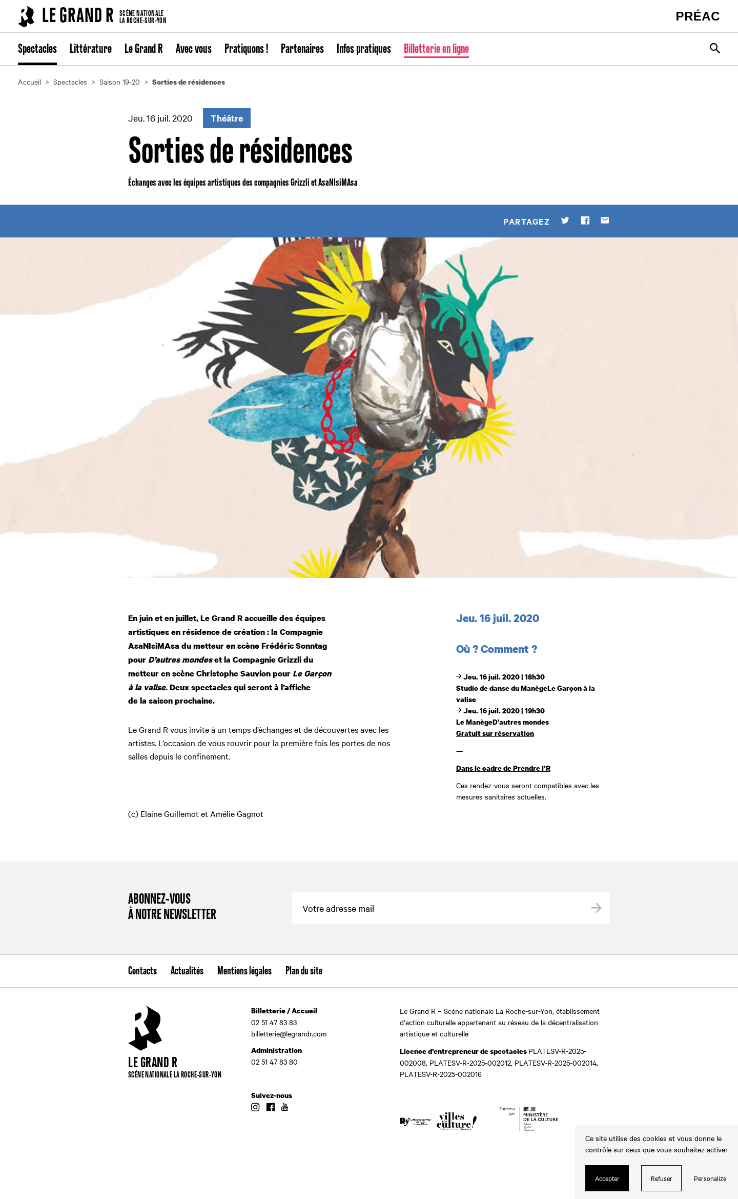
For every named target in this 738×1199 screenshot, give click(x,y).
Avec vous (194, 49)
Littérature (91, 49)
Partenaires (302, 49)
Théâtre (227, 118)
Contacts (142, 971)
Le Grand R (144, 49)
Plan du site (303, 971)
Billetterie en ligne (436, 49)
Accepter (607, 1178)
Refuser (661, 1178)
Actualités (187, 971)
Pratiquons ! (246, 49)
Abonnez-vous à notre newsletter (172, 907)
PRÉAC (697, 16)
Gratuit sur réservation (495, 733)
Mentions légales (244, 971)
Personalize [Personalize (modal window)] (710, 1178)
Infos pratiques (364, 49)
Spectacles (37, 49)
